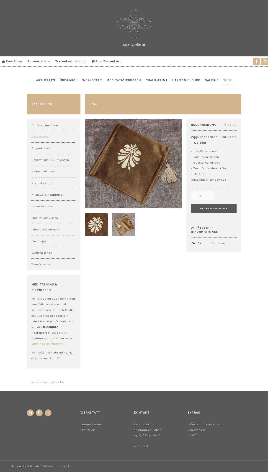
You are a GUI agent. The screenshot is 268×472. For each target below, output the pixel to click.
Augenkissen (41, 148)
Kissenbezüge (41, 183)
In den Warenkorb (214, 208)
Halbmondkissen (43, 171)
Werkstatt (92, 80)
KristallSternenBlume (47, 194)
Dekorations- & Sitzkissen (50, 160)
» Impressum (197, 430)
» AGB (192, 435)
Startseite (36, 382)
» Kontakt (141, 446)
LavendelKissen (42, 206)
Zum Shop (12, 61)
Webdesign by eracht (55, 466)
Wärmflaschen (41, 252)
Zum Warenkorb (107, 61)
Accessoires (40, 136)
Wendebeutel (41, 264)
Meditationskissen (124, 80)
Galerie (212, 80)
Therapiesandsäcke (45, 229)
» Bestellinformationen (205, 424)
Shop (227, 80)
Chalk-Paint (157, 80)
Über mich (69, 80)
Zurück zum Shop (44, 125)
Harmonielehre (186, 80)
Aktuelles (45, 80)
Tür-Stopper (40, 241)
